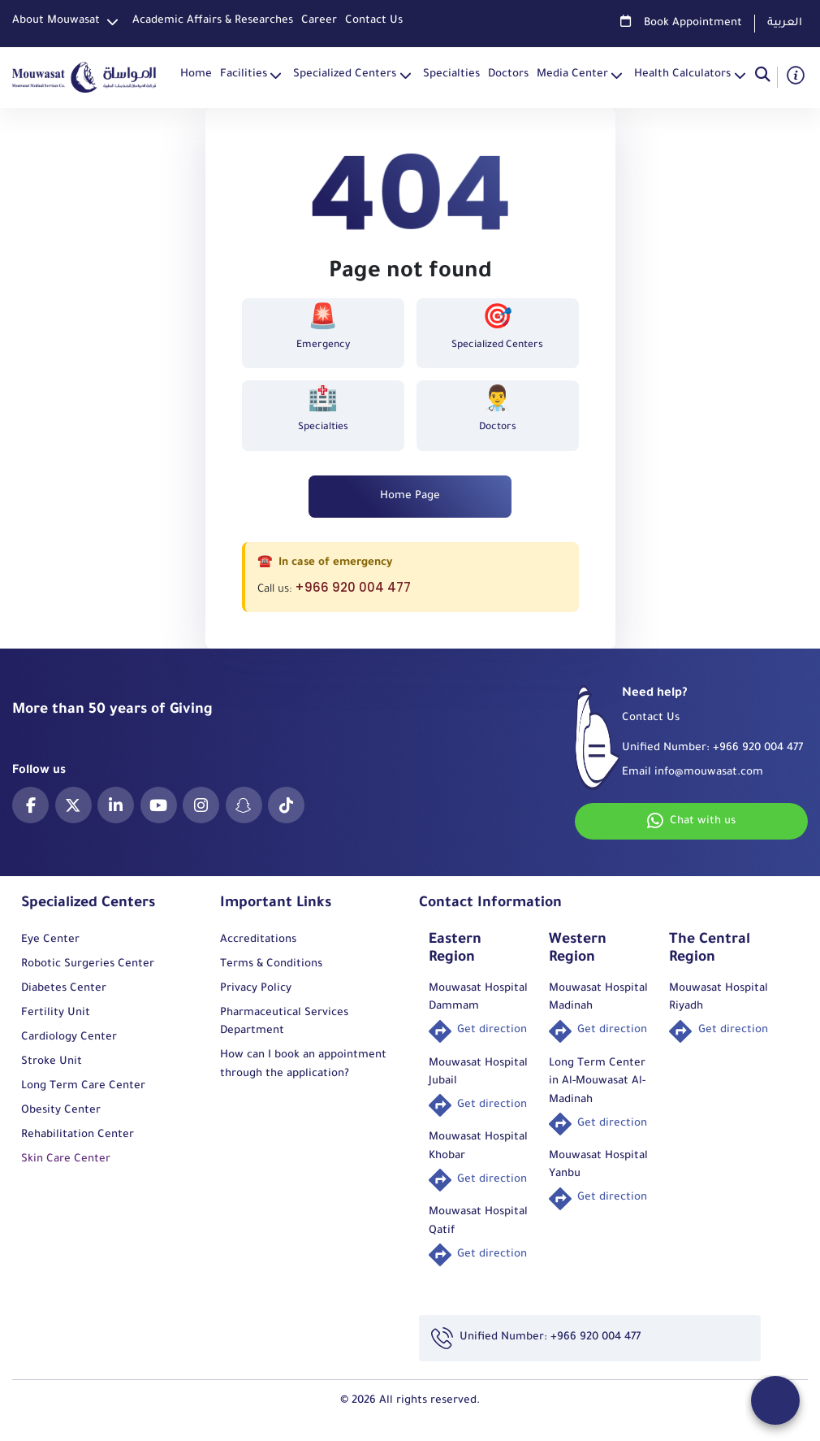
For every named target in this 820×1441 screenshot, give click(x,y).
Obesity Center (61, 1111)
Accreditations (258, 940)
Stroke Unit (51, 1062)
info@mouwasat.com (708, 772)
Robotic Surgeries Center (87, 964)
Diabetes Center (63, 989)
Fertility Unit (55, 1013)
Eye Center (50, 940)
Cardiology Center (69, 1037)
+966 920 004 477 (353, 587)
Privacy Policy (255, 989)
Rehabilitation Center (77, 1135)
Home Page (410, 496)
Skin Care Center (65, 1159)
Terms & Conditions (271, 964)
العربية (784, 23)
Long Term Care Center (83, 1086)
